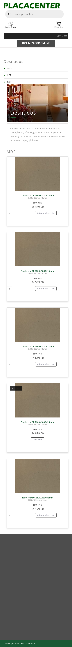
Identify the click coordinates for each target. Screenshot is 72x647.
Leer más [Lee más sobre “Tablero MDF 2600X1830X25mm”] (37, 439)
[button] (60, 36)
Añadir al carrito (46, 213)
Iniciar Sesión (10, 27)
